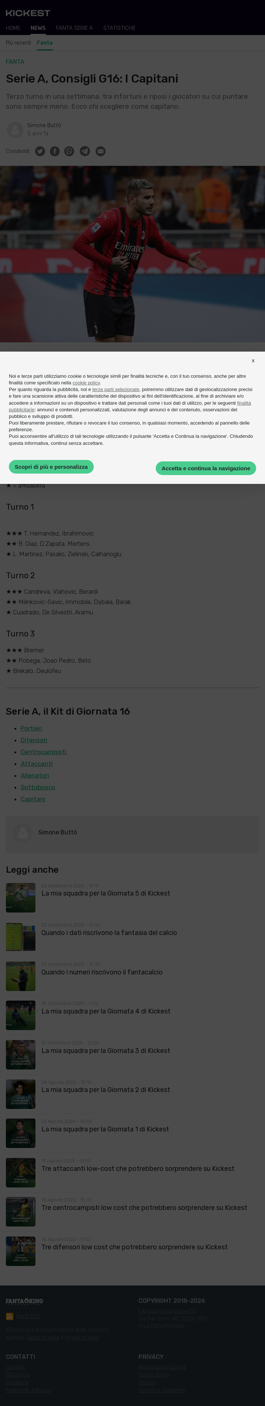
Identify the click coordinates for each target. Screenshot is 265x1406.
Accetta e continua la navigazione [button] (206, 468)
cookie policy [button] (86, 382)
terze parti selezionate (115, 389)
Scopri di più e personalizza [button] (51, 467)
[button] (253, 367)
